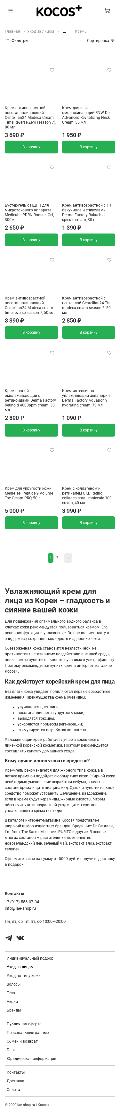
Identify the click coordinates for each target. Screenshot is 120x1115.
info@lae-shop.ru (20, 908)
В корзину (31, 147)
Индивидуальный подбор (30, 958)
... (64, 31)
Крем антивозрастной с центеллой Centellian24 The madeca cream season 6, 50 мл (86, 305)
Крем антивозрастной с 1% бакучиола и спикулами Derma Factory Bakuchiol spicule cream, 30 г (87, 212)
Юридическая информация (31, 1058)
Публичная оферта (24, 1024)
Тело (11, 993)
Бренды (14, 1010)
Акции (12, 1001)
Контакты (16, 1072)
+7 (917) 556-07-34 (22, 901)
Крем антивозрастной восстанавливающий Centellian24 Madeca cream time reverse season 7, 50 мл (29, 305)
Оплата (13, 1089)
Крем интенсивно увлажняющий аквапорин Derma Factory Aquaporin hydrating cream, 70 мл (86, 398)
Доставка (15, 1081)
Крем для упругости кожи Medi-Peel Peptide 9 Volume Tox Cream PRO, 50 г (29, 493)
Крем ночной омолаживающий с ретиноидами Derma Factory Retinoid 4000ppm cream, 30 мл (30, 400)
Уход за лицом (40, 31)
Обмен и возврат (22, 1041)
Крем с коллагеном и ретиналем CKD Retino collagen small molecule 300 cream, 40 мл (87, 495)
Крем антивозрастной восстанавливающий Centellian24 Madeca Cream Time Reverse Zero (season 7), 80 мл (30, 117)
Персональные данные (28, 1032)
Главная (12, 31)
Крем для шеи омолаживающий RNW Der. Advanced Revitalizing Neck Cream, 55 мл (86, 115)
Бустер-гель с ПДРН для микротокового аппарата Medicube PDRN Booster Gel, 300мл (29, 212)
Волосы (13, 984)
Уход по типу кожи (24, 975)
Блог (11, 1050)
